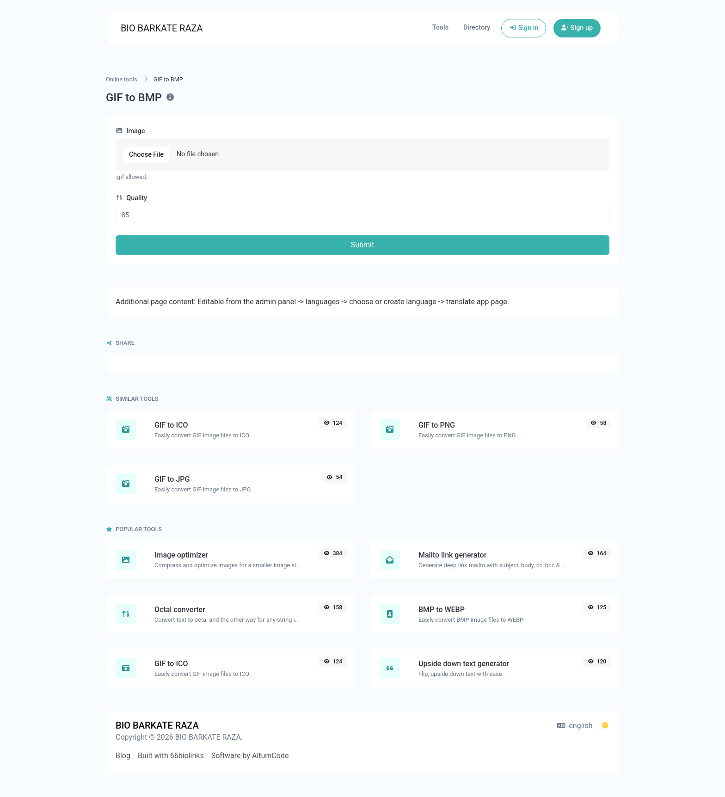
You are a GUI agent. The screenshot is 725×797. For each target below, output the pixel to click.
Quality (131, 198)
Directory (476, 27)
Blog (123, 755)
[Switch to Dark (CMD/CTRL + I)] (605, 726)
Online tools (121, 79)
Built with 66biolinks (171, 755)
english (575, 725)
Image (130, 131)
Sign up (577, 28)
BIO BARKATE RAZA (162, 28)
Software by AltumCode (250, 755)
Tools (440, 27)
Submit (362, 244)
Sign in (523, 28)
